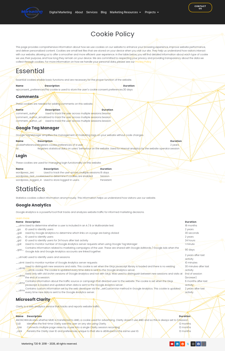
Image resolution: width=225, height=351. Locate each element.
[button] (125, 12)
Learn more (22, 218)
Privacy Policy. (143, 61)
